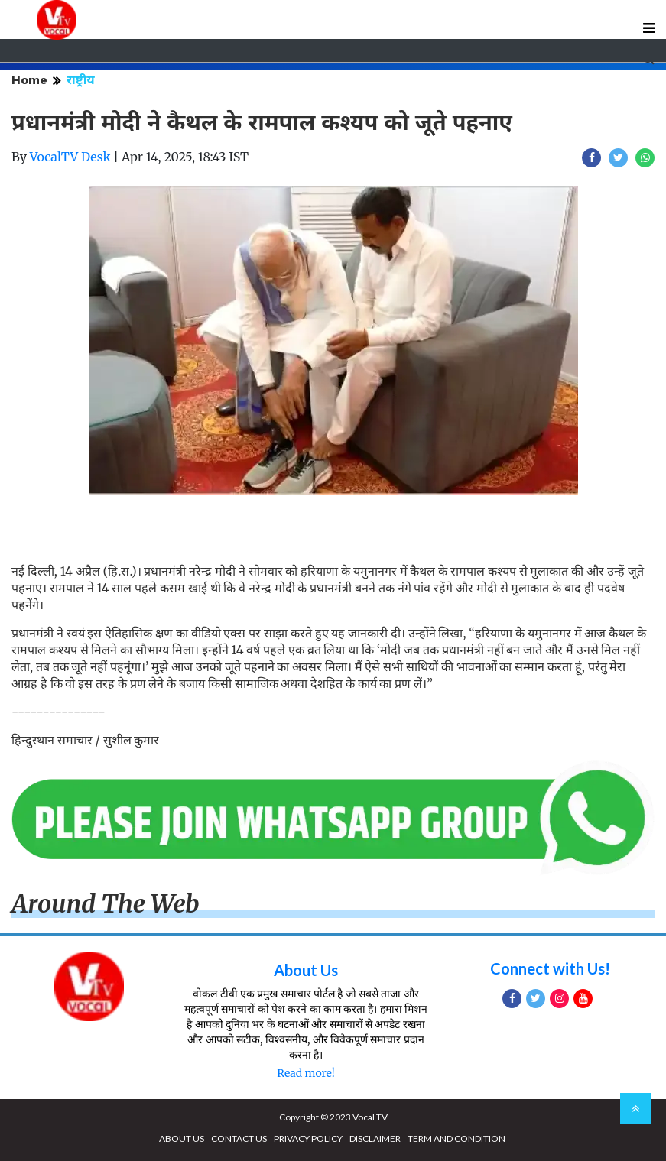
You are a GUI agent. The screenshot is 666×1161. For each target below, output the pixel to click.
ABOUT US (181, 1138)
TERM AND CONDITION (456, 1138)
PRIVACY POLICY (308, 1138)
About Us (306, 970)
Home (29, 80)
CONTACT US (239, 1138)
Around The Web (105, 904)
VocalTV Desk (70, 156)
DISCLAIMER (375, 1138)
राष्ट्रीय (81, 80)
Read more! (305, 1073)
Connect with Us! (550, 968)
